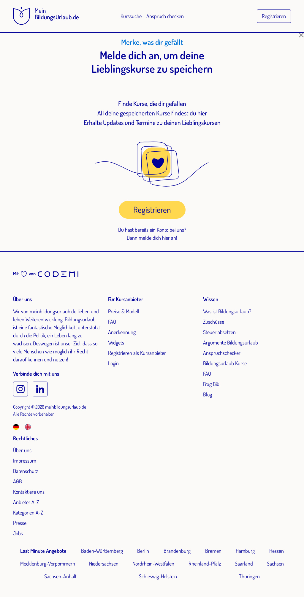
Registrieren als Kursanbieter (137, 353)
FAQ (112, 321)
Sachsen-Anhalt (60, 576)
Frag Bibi (211, 384)
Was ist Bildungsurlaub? (227, 311)
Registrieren (274, 16)
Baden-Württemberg (102, 550)
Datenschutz (25, 471)
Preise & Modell (123, 311)
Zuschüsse (213, 321)
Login (113, 363)
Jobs (18, 533)
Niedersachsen (103, 563)
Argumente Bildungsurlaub (230, 342)
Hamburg (245, 550)
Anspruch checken (165, 16)
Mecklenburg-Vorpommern (47, 563)
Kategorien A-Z (28, 512)
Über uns (22, 450)
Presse (19, 523)
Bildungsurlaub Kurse (225, 363)
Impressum (24, 460)
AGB (17, 481)
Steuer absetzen (219, 332)
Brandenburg (177, 550)
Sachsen (275, 563)
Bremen (213, 550)
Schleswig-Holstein (158, 576)
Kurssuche (131, 16)
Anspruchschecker (221, 353)
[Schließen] (301, 35)
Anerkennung (122, 332)
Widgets (116, 342)
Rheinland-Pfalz (205, 563)
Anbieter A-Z (26, 502)
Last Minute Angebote (43, 550)
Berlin (143, 550)
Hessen (276, 550)
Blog (207, 394)
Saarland (244, 563)
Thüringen (249, 576)
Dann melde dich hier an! (152, 237)
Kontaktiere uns (29, 491)
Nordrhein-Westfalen (153, 563)
